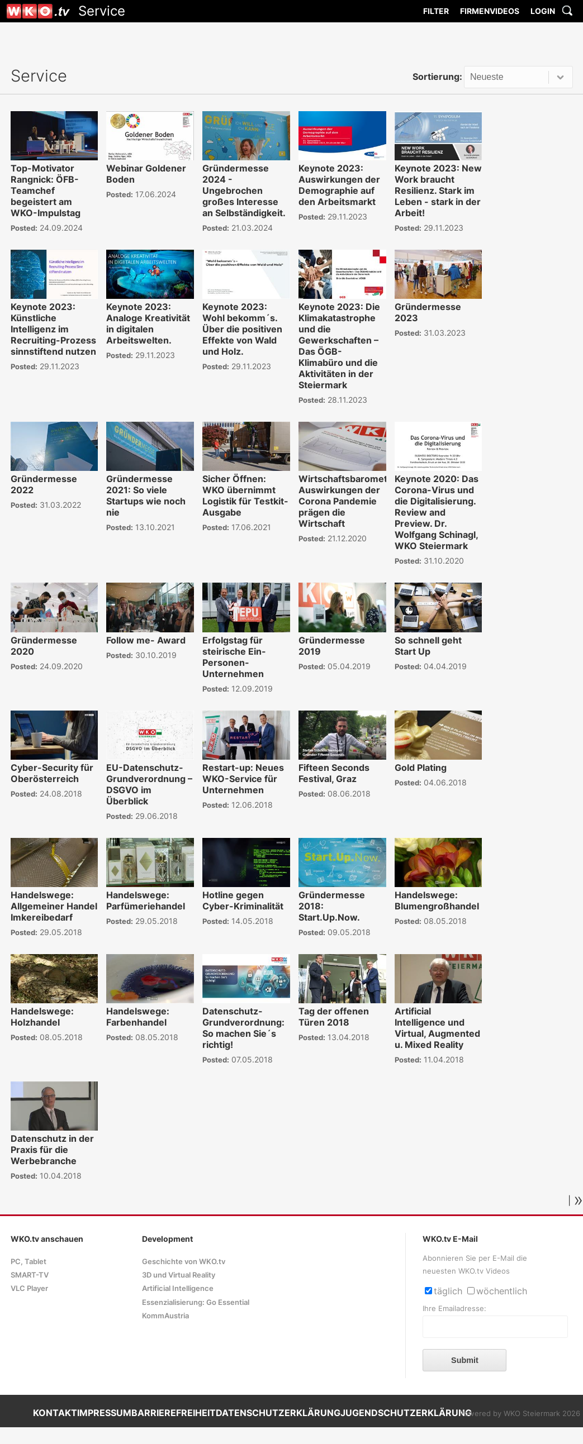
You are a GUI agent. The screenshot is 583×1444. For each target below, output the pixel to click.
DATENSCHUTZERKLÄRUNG (278, 1412)
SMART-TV (30, 1275)
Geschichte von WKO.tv (183, 1261)
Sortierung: (437, 76)
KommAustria (165, 1316)
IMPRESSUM (104, 1412)
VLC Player (29, 1288)
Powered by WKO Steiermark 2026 (519, 1413)
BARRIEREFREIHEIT (173, 1412)
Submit (464, 1360)
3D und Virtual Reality (178, 1275)
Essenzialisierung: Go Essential (195, 1302)
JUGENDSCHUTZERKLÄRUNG (406, 1412)
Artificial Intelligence (178, 1288)
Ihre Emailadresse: (454, 1308)
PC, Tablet (28, 1261)
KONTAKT (55, 1412)
